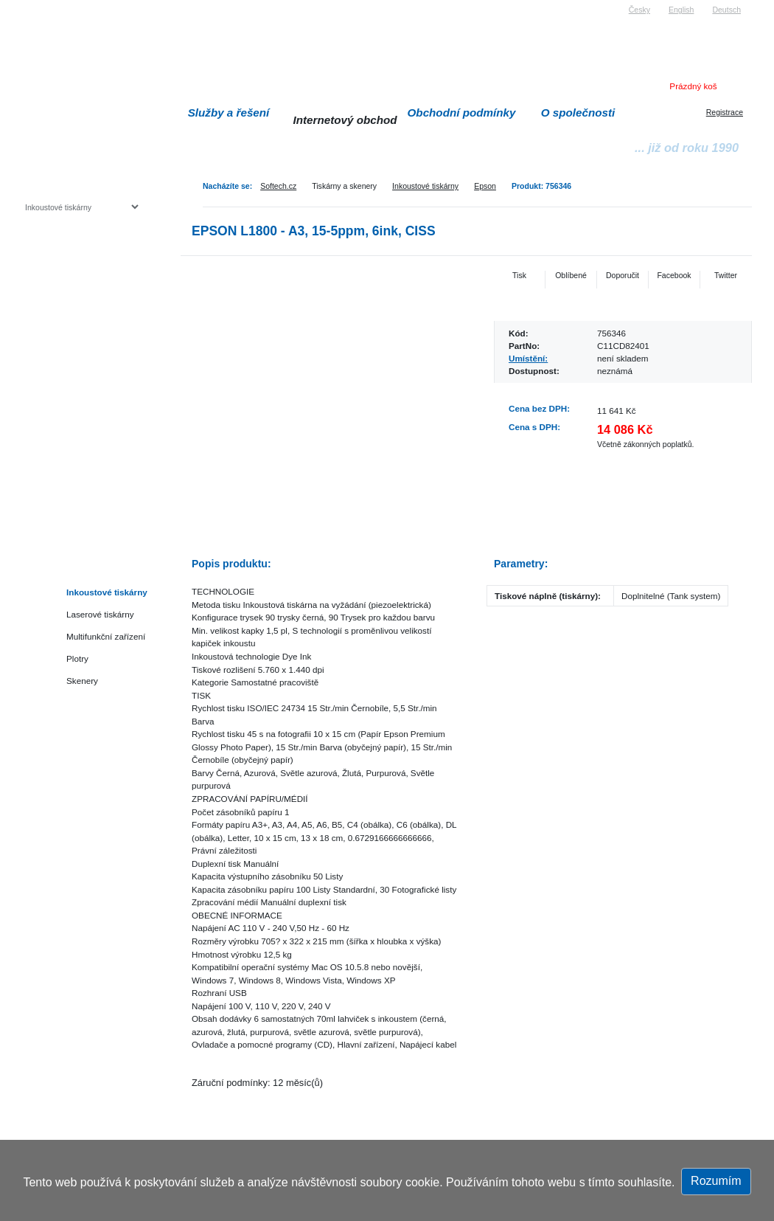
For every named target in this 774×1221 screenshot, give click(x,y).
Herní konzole (76, 326)
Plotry (77, 658)
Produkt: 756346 (541, 185)
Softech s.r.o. (47, 5)
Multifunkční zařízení (105, 636)
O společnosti (578, 112)
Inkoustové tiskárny (425, 185)
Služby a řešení (229, 112)
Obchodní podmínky (462, 112)
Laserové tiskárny (100, 614)
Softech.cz (278, 185)
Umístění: (528, 358)
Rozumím (716, 1181)
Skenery (82, 680)
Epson (485, 185)
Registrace (724, 112)
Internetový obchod (345, 120)
